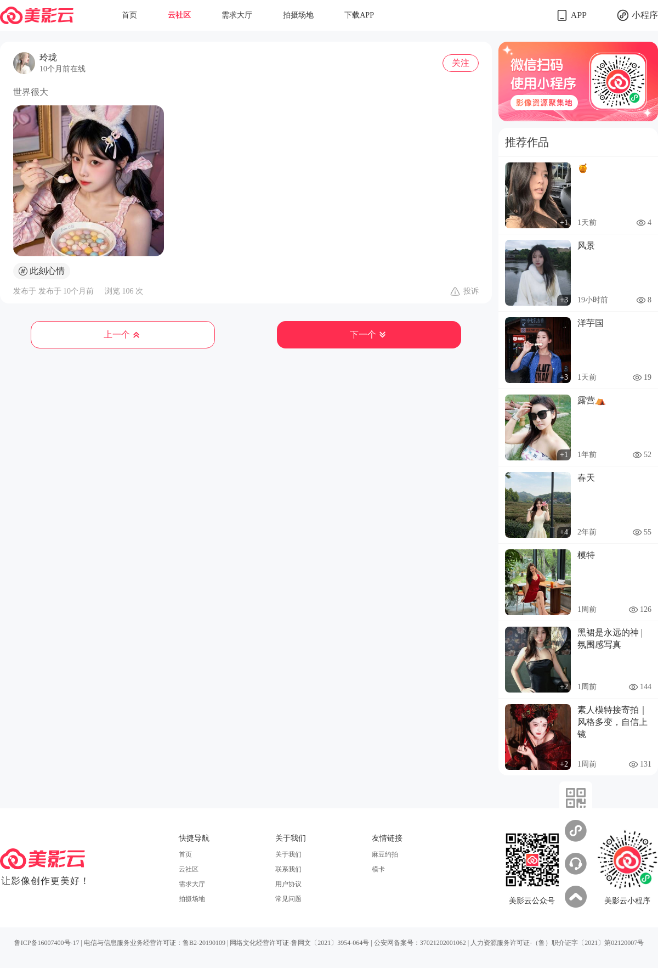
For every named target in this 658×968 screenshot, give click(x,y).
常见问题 (288, 899)
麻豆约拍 (385, 854)
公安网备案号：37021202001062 (420, 943)
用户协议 (288, 884)
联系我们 (288, 869)
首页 (129, 15)
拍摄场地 (298, 15)
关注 (460, 62)
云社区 (179, 15)
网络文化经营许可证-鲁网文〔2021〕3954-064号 (299, 943)
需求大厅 (237, 15)
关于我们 (288, 854)
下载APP (359, 15)
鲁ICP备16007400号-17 (47, 943)
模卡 (378, 869)
